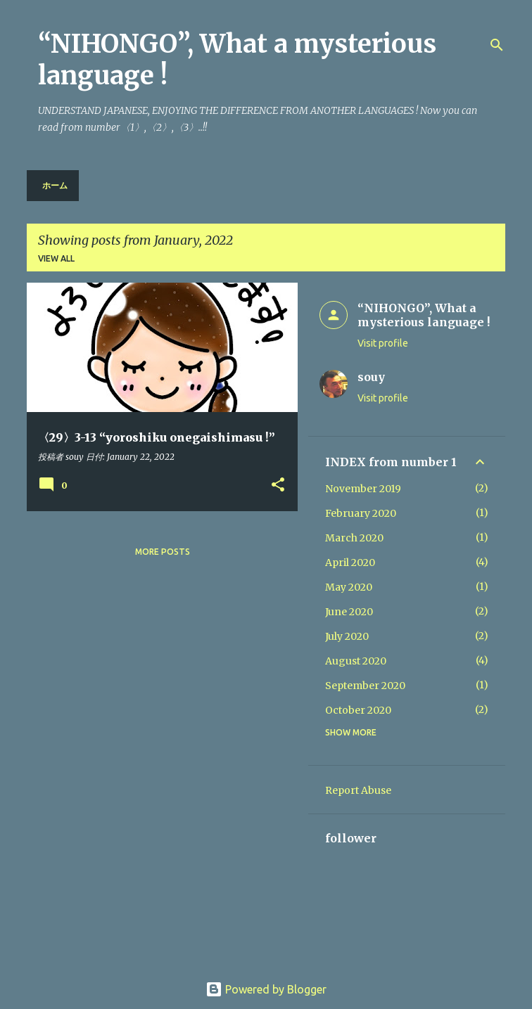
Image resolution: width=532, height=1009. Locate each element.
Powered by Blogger (266, 989)
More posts (162, 551)
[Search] (496, 45)
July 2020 (347, 636)
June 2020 (349, 611)
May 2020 (348, 587)
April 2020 (350, 562)
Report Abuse (358, 790)
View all (56, 258)
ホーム (55, 185)
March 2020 (354, 538)
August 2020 (355, 661)
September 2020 (365, 685)
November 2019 (363, 488)
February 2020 (360, 513)
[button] (278, 485)
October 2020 (358, 710)
